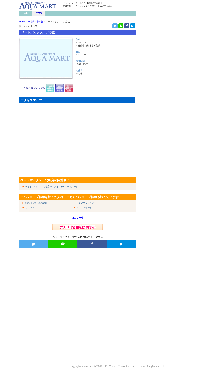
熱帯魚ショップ (45, 12)
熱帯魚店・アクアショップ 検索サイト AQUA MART (119, 366)
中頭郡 (40, 21)
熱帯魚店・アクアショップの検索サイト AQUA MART (87, 6)
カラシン (29, 207)
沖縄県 (39, 13)
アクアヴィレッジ (85, 202)
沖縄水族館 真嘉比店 (36, 202)
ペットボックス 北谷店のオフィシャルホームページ (51, 186)
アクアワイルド (84, 207)
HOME (22, 21)
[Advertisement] (77, 291)
